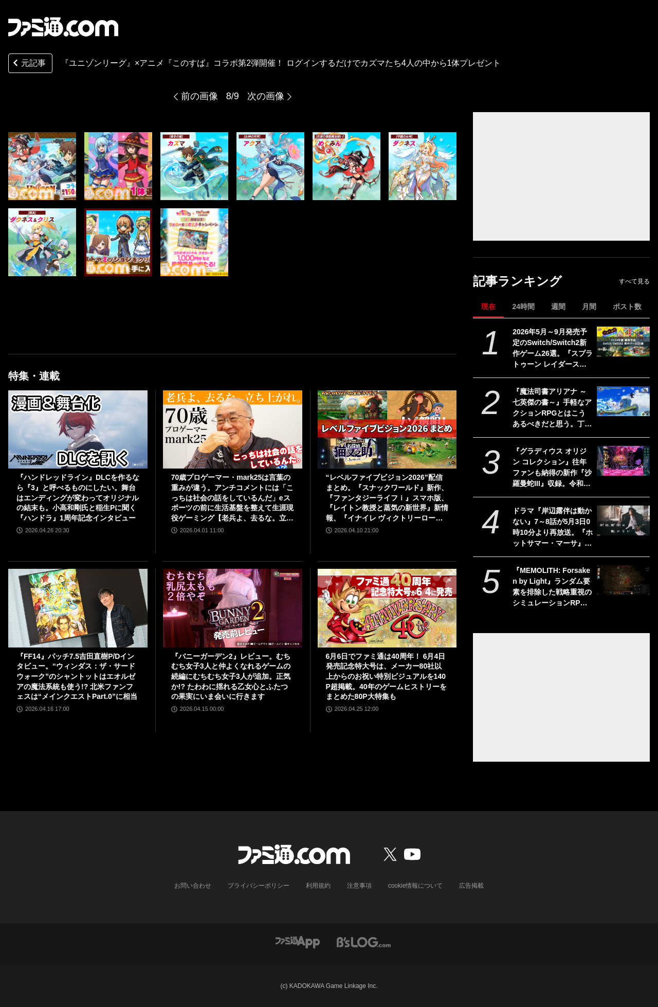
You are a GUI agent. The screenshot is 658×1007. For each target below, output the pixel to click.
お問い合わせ (192, 885)
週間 (558, 306)
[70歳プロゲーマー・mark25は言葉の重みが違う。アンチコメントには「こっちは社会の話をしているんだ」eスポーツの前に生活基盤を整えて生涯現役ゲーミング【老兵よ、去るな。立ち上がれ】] (232, 429)
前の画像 (199, 96)
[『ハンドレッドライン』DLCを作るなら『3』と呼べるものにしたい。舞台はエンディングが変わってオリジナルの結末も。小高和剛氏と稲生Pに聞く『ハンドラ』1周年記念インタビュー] (78, 429)
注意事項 (359, 885)
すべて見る (634, 281)
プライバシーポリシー (258, 885)
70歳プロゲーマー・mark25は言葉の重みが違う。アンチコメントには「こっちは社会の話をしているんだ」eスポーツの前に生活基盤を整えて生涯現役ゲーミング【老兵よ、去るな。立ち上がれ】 (232, 498)
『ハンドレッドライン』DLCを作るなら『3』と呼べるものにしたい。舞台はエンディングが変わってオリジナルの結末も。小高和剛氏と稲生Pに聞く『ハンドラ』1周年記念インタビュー (77, 497)
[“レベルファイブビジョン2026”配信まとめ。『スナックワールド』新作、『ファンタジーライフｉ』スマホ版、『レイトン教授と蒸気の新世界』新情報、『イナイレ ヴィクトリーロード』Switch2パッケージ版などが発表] (387, 429)
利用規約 (318, 885)
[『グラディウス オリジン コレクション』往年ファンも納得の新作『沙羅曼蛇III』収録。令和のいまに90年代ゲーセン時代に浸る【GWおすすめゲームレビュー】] (623, 461)
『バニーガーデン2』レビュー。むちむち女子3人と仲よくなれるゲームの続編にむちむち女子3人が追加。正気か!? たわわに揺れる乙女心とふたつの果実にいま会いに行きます (230, 676)
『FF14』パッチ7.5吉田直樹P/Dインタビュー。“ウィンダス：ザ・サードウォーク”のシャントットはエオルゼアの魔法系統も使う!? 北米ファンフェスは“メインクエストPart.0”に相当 (76, 676)
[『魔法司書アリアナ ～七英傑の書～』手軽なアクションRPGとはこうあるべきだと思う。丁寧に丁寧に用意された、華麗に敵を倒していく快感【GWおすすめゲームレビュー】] (623, 401)
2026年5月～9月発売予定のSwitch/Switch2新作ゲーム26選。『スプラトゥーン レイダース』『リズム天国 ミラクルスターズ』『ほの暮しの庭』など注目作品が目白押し (553, 349)
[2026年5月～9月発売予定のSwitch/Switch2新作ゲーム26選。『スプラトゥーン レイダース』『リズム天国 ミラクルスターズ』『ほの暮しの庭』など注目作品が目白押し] (623, 341)
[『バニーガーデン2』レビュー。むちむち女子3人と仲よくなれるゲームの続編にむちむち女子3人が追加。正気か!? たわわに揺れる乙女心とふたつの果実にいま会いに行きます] (232, 608)
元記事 (28, 64)
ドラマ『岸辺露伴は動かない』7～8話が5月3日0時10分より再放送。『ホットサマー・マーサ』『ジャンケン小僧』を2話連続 (553, 528)
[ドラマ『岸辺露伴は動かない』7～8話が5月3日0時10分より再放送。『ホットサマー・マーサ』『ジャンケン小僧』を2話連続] (623, 520)
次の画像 (265, 96)
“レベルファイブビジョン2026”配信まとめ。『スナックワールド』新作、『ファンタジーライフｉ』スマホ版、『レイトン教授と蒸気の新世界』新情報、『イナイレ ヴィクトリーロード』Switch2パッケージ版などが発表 (387, 498)
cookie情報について (415, 885)
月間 (589, 306)
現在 (488, 306)
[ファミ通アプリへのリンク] (298, 941)
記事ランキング (517, 281)
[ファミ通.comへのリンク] (63, 27)
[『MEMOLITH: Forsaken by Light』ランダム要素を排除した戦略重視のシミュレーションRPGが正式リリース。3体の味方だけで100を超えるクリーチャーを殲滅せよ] (623, 580)
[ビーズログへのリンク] (364, 941)
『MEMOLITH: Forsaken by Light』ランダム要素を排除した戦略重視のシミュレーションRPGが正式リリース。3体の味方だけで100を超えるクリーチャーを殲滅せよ (552, 587)
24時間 (523, 306)
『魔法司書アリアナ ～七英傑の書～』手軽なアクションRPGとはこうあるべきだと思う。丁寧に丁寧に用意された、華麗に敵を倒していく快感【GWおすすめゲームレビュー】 (552, 408)
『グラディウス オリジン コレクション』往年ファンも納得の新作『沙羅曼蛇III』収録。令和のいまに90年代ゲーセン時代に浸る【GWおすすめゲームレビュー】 (553, 468)
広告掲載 (471, 885)
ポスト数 (627, 306)
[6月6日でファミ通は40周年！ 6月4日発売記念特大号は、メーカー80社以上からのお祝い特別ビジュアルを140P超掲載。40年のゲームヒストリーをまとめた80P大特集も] (387, 608)
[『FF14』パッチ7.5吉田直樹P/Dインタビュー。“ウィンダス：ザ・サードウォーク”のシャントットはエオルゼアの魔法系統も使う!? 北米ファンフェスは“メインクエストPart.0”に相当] (78, 608)
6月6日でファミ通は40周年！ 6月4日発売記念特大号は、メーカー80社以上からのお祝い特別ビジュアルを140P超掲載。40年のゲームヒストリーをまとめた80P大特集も (386, 676)
